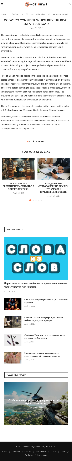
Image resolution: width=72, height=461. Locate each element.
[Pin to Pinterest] (39, 141)
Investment (42, 455)
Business (15, 14)
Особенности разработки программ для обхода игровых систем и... (35, 402)
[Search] (69, 4)
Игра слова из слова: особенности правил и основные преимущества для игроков (35, 285)
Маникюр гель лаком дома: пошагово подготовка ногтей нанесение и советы (42, 354)
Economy (16, 451)
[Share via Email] (42, 141)
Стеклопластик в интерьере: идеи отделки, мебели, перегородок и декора (44, 319)
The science (41, 451)
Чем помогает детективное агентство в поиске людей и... (18, 186)
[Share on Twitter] (36, 141)
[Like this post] (30, 141)
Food (63, 451)
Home (3, 14)
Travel (53, 451)
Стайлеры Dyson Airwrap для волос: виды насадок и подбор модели (44, 336)
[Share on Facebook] (33, 141)
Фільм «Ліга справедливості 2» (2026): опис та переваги (46, 301)
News (4, 451)
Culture (28, 451)
